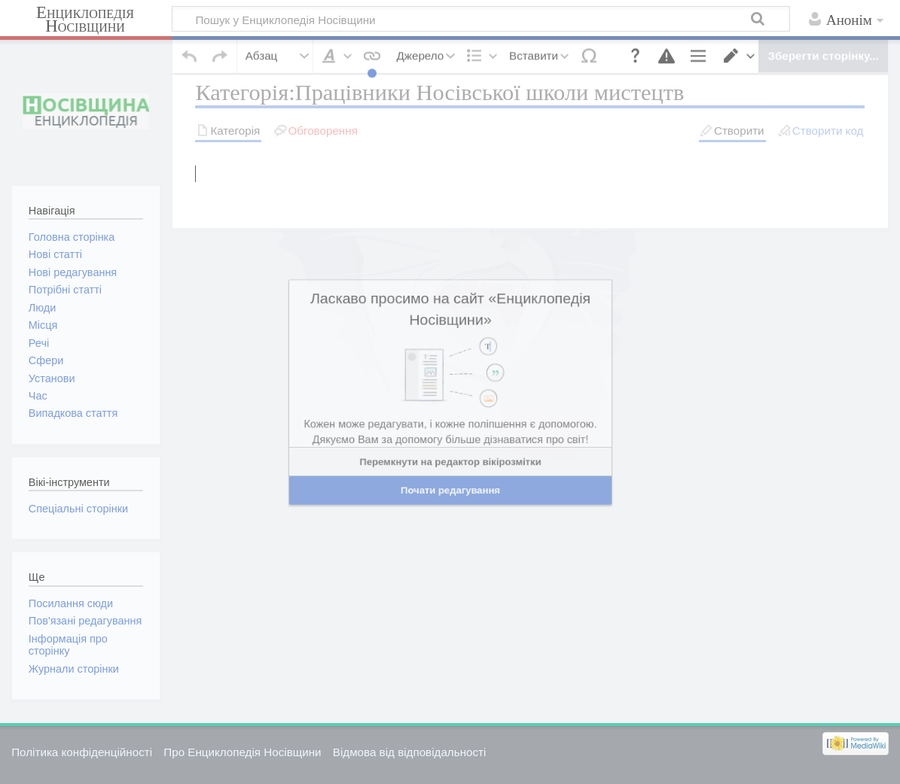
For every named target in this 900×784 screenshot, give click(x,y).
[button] (189, 42)
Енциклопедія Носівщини (85, 19)
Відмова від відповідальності (410, 752)
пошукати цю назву (487, 158)
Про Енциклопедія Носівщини (242, 752)
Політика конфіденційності (81, 752)
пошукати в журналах (704, 158)
